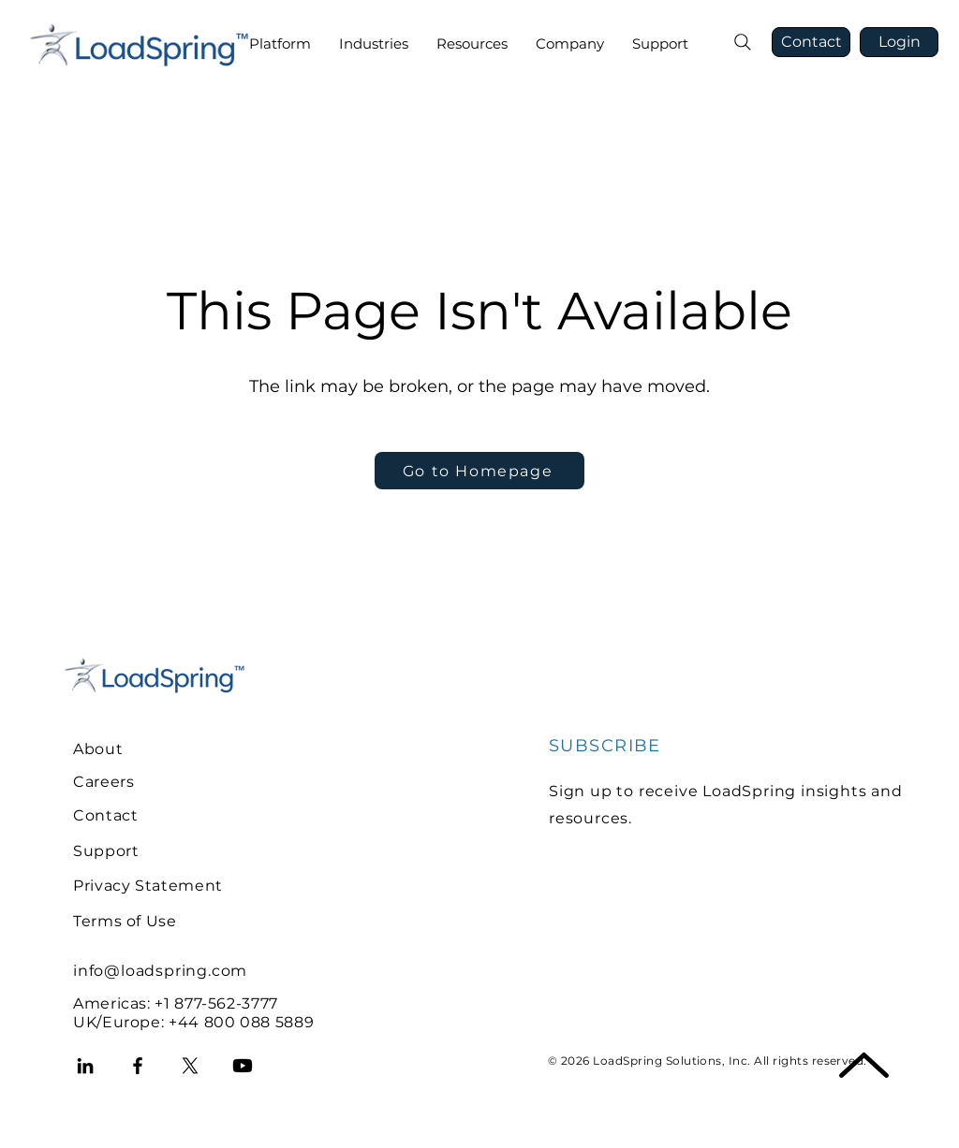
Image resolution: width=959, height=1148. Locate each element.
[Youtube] (242, 1065)
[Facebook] (137, 1065)
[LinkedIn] (85, 1065)
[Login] (899, 42)
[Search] (742, 42)
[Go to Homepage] (479, 470)
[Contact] (811, 42)
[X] (190, 1065)
